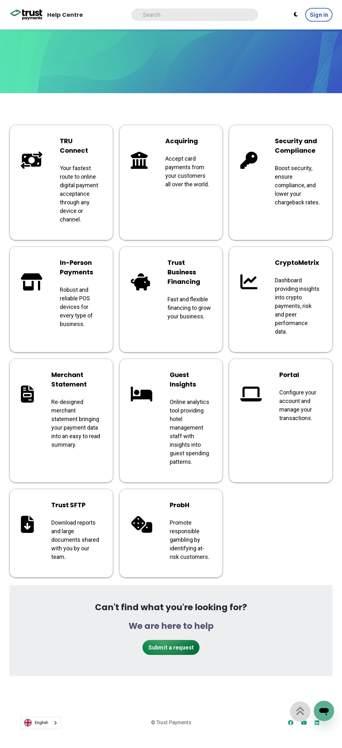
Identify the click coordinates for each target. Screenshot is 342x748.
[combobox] (41, 723)
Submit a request (171, 647)
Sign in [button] (319, 14)
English (36, 722)
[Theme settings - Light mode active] (295, 14)
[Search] (194, 15)
